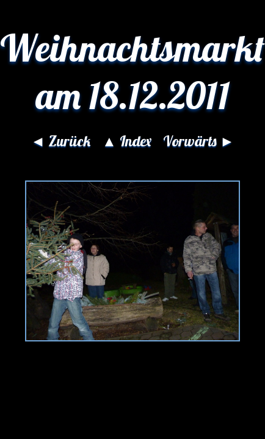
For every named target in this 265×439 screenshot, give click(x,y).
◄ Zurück (60, 141)
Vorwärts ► (198, 141)
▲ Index (126, 141)
